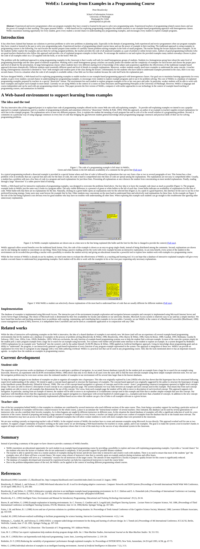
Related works (14, 328)
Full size (137, 170)
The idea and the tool (15, 102)
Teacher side (9, 401)
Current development (20, 357)
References (11, 473)
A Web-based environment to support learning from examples (57, 95)
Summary (10, 437)
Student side (9, 364)
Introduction (12, 37)
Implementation (12, 308)
